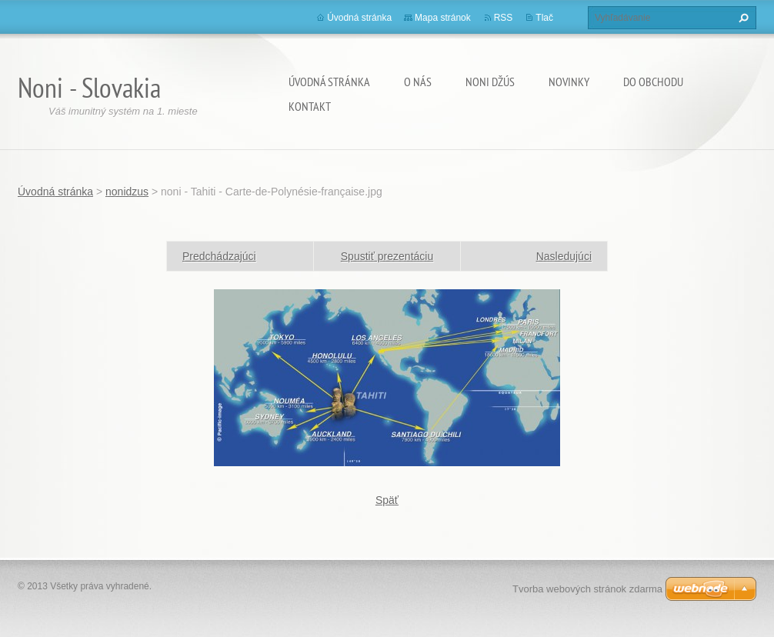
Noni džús (490, 81)
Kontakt (310, 106)
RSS (503, 17)
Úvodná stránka (329, 81)
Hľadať (741, 17)
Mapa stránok (443, 17)
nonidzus (126, 191)
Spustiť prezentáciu (387, 256)
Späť (387, 500)
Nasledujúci (564, 256)
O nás (418, 81)
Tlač (544, 17)
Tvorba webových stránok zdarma (587, 589)
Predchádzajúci (219, 256)
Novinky (569, 81)
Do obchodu (653, 81)
